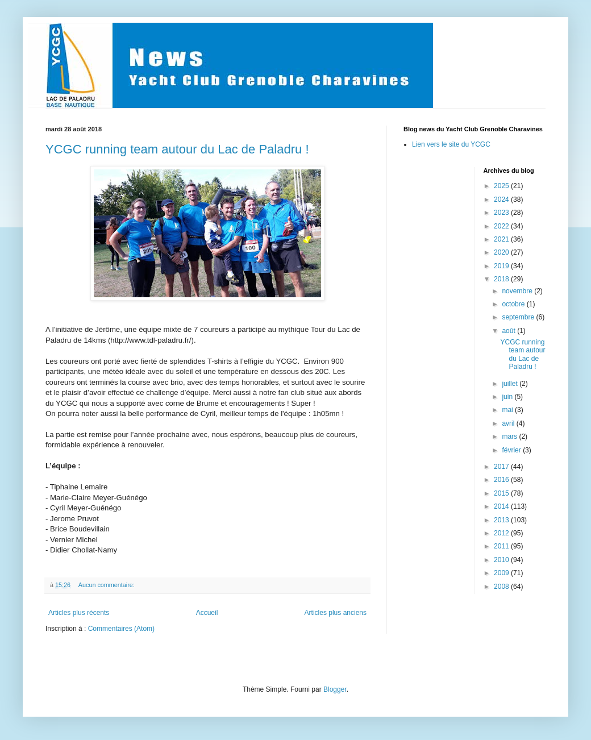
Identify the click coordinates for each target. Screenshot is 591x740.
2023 (502, 213)
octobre (514, 304)
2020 (502, 252)
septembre (519, 317)
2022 (502, 226)
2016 (502, 480)
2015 (502, 493)
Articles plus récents (78, 613)
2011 (502, 546)
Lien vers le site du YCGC (451, 144)
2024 (502, 199)
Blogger (335, 689)
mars (510, 436)
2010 (502, 560)
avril (509, 423)
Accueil (207, 613)
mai (508, 410)
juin (508, 397)
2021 (502, 239)
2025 (502, 186)
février (512, 450)
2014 (502, 506)
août (509, 331)
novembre (518, 291)
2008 (502, 587)
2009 (502, 573)
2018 (502, 279)
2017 (502, 467)
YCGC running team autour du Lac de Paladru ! (177, 149)
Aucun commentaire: (107, 584)
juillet (510, 384)
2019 (502, 266)
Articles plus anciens (336, 613)
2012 (502, 533)
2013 (502, 520)
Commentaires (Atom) (121, 629)
